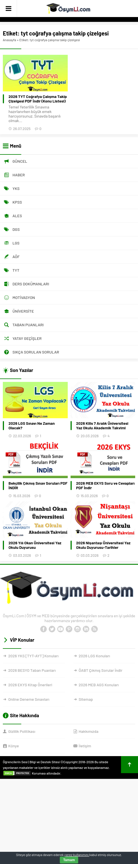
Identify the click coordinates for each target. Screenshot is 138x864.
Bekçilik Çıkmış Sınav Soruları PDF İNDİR (38, 485)
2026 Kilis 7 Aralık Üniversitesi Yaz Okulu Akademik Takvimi (102, 425)
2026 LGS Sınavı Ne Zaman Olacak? (32, 425)
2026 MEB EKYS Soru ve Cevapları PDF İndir (105, 485)
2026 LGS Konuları (94, 655)
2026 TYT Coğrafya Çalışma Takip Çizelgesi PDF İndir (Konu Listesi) (38, 98)
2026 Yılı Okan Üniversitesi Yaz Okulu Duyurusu (35, 545)
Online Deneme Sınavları (28, 699)
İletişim (85, 745)
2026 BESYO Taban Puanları (32, 670)
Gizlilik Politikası (21, 731)
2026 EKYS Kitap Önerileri (30, 684)
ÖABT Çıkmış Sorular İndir (100, 670)
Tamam (69, 860)
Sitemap (86, 699)
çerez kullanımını (76, 855)
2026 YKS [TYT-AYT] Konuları (33, 655)
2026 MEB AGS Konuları (99, 684)
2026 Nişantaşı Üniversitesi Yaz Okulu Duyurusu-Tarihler (103, 545)
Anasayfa (9, 40)
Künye (13, 745)
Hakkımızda (89, 731)
